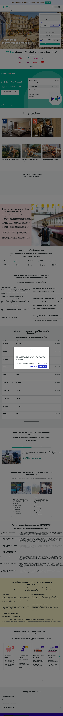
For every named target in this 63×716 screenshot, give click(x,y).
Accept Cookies (42, 366)
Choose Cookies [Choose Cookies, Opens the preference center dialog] (33, 366)
